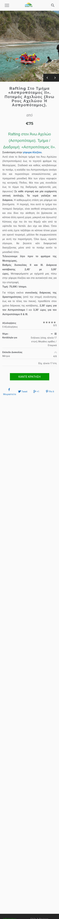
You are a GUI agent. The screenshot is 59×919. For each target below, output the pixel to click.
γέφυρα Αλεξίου (32, 152)
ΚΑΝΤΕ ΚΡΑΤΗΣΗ (29, 376)
